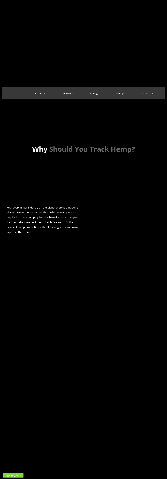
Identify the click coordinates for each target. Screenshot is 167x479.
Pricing (94, 93)
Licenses (68, 93)
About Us (40, 93)
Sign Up (119, 93)
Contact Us (147, 93)
